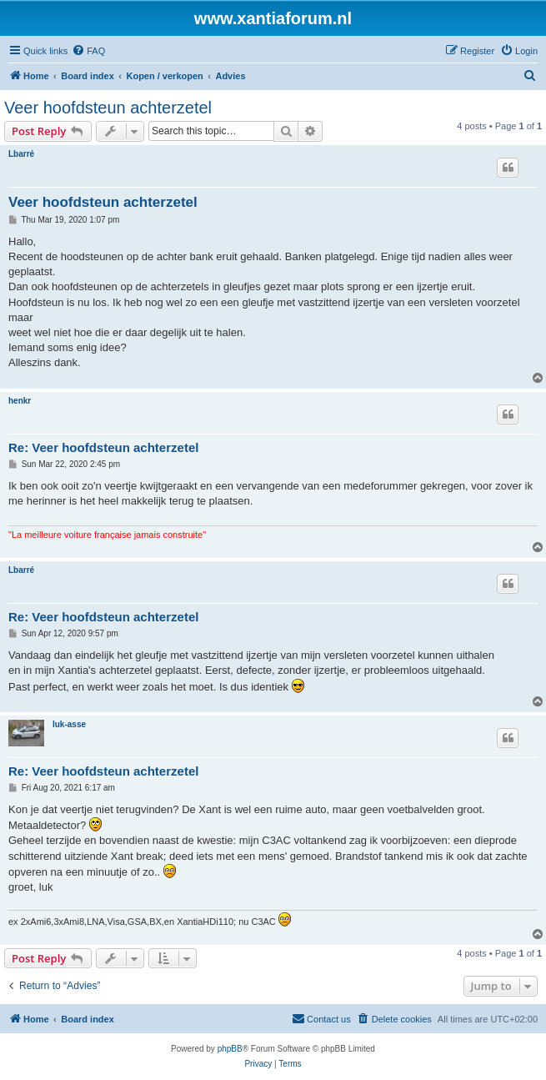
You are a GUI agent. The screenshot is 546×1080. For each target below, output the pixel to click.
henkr (19, 400)
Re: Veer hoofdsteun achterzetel (103, 447)
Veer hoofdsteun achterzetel (108, 107)
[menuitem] (88, 51)
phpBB (230, 1048)
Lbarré (21, 153)
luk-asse (69, 724)
